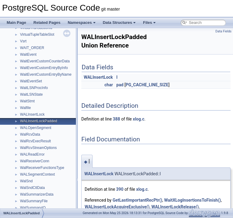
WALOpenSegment (35, 128)
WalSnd (26, 181)
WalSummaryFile (34, 201)
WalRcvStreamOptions (38, 148)
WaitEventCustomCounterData (45, 61)
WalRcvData (30, 134)
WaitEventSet (31, 81)
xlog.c (138, 119)
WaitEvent (28, 54)
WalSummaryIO (33, 208)
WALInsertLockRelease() (175, 206)
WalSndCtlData (32, 188)
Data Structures (119, 22)
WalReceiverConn (34, 161)
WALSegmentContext (37, 174)
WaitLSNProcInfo (34, 88)
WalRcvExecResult (35, 141)
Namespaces (82, 22)
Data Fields (223, 31)
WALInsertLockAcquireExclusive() (117, 206)
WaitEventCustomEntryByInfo (44, 68)
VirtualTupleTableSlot (37, 34)
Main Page (16, 22)
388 (116, 119)
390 (119, 189)
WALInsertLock (32, 114)
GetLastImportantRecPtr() (137, 200)
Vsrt (23, 41)
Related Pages (46, 22)
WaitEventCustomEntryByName (46, 74)
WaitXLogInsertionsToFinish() (192, 200)
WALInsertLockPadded (38, 121)
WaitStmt (27, 101)
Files (149, 22)
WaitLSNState (31, 94)
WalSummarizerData (36, 194)
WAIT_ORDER (32, 48)
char (108, 84)
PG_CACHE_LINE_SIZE (147, 84)
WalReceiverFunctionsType (42, 168)
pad (119, 84)
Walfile (25, 108)
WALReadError (32, 154)
